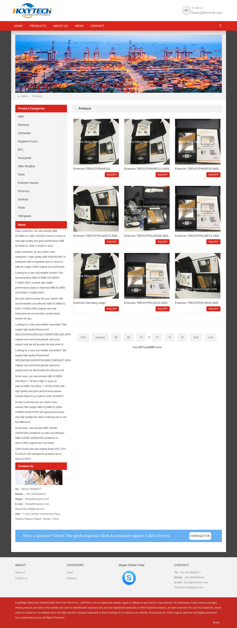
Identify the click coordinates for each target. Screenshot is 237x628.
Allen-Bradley (26, 166)
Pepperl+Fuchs (28, 141)
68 (116, 337)
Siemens (23, 124)
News (79, 26)
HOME (18, 26)
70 (141, 337)
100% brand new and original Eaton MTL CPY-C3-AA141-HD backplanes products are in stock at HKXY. (41, 454)
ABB (21, 116)
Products (38, 26)
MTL (21, 149)
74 (182, 337)
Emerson (24, 191)
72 (157, 337)
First (83, 337)
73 (169, 337)
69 (128, 337)
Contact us (21, 578)
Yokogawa (24, 216)
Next (196, 337)
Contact (97, 26)
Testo (21, 174)
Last (210, 337)
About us (60, 26)
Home (24, 96)
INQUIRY (112, 174)
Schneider (24, 133)
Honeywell (24, 158)
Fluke (21, 207)
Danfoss (23, 199)
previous (100, 337)
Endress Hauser (28, 182)
